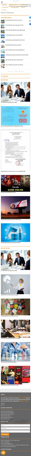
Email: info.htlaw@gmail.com (7, 443)
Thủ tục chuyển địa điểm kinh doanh (8, 362)
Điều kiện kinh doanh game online (8, 192)
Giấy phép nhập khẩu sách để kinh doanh (10, 385)
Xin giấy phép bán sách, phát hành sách (9, 316)
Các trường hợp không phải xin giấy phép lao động (12, 126)
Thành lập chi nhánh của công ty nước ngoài (10, 338)
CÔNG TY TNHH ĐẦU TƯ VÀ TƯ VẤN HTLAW (10, 440)
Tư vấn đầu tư (5, 7)
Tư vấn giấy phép (14, 7)
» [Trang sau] (23, 71)
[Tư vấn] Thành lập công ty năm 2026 (9, 102)
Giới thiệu (11, 4)
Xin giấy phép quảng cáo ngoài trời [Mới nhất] (10, 219)
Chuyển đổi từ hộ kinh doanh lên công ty (9, 294)
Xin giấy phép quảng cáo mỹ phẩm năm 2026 (10, 242)
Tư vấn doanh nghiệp (20, 4)
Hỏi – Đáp (4, 10)
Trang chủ (4, 4)
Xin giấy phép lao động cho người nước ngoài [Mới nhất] (13, 171)
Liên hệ (22, 7)
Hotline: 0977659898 (5, 442)
